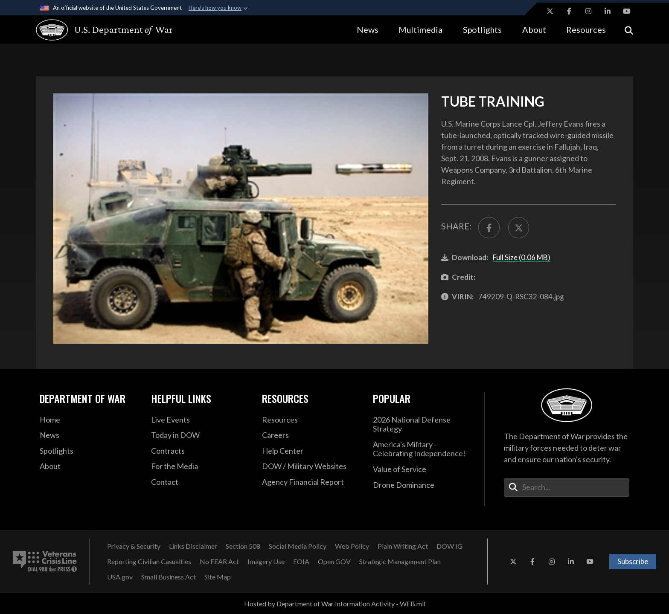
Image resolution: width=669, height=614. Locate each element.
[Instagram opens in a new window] (588, 11)
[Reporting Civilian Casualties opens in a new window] (149, 561)
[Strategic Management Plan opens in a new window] (400, 561)
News (367, 29)
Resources (586, 29)
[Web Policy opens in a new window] (352, 546)
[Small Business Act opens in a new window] (168, 577)
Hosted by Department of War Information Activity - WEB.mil (334, 604)
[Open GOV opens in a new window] (334, 561)
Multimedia (420, 29)
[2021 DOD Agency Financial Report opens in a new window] (311, 482)
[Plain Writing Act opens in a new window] (402, 546)
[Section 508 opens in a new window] (243, 546)
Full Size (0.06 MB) (521, 257)
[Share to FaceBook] (489, 227)
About (534, 29)
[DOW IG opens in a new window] (449, 546)
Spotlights (482, 29)
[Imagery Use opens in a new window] (266, 561)
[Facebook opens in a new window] (569, 11)
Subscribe (632, 561)
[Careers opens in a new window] (311, 435)
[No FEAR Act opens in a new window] (219, 561)
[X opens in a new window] (550, 11)
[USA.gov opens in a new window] (120, 577)
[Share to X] (518, 227)
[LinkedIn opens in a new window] (607, 11)
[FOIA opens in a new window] (301, 561)
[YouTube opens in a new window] (626, 11)
